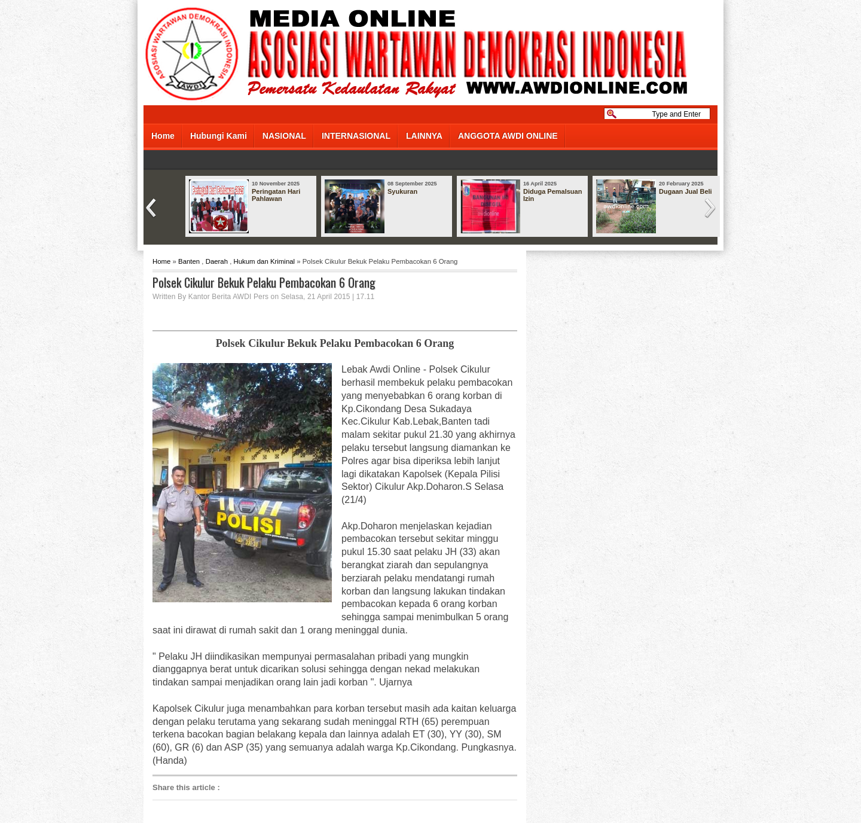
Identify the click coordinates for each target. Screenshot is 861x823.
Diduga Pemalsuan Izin (552, 195)
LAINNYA (424, 136)
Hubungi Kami (218, 136)
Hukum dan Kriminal (264, 261)
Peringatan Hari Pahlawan (276, 195)
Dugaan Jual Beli (685, 191)
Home (163, 136)
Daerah (217, 261)
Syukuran (402, 191)
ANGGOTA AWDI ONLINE (508, 136)
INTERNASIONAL (356, 136)
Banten (189, 261)
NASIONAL (284, 136)
